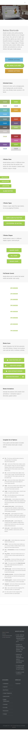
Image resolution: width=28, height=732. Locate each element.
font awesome (11, 549)
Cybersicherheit (6, 696)
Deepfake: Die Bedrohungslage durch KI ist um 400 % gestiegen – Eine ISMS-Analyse (20, 648)
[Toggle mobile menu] (25, 2)
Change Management (7, 693)
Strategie (5, 714)
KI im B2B (5, 707)
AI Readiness (5, 683)
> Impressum (17, 683)
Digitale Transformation (6, 700)
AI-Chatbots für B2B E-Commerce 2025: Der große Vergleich (20, 667)
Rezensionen (5, 710)
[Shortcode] (14, 12)
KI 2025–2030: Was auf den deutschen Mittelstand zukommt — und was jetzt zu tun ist (20, 638)
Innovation (5, 704)
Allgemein (5, 686)
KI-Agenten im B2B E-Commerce (20, 673)
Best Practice (5, 690)
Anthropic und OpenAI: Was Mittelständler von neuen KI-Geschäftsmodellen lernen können (20, 658)
